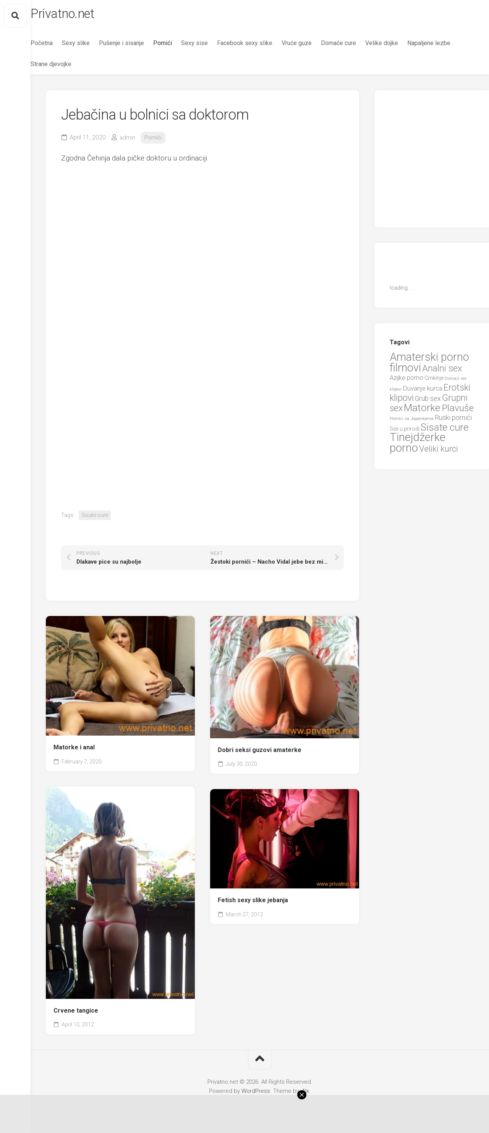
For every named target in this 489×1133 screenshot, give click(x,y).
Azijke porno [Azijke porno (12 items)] (406, 381)
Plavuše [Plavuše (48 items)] (458, 411)
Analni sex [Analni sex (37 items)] (442, 371)
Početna (57, 46)
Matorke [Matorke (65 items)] (422, 411)
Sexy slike (91, 46)
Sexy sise (209, 46)
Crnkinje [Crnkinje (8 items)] (434, 381)
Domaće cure (353, 46)
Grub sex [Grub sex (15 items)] (428, 402)
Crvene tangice (75, 1013)
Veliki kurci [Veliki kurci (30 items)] (438, 452)
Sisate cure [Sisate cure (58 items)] (444, 430)
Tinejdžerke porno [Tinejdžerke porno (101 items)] (417, 446)
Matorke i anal (74, 750)
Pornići (177, 46)
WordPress (255, 1094)
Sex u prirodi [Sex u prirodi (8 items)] (404, 432)
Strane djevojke (118, 67)
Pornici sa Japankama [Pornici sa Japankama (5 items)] (412, 422)
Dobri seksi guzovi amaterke (259, 753)
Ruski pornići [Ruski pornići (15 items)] (453, 421)
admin (128, 140)
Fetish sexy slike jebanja (253, 903)
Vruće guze (312, 46)
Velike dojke (397, 46)
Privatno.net (81, 16)
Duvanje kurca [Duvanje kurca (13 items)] (422, 391)
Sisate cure (94, 518)
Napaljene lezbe (67, 67)
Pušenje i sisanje (136, 46)
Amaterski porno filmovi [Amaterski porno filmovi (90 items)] (429, 366)
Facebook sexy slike (260, 46)
